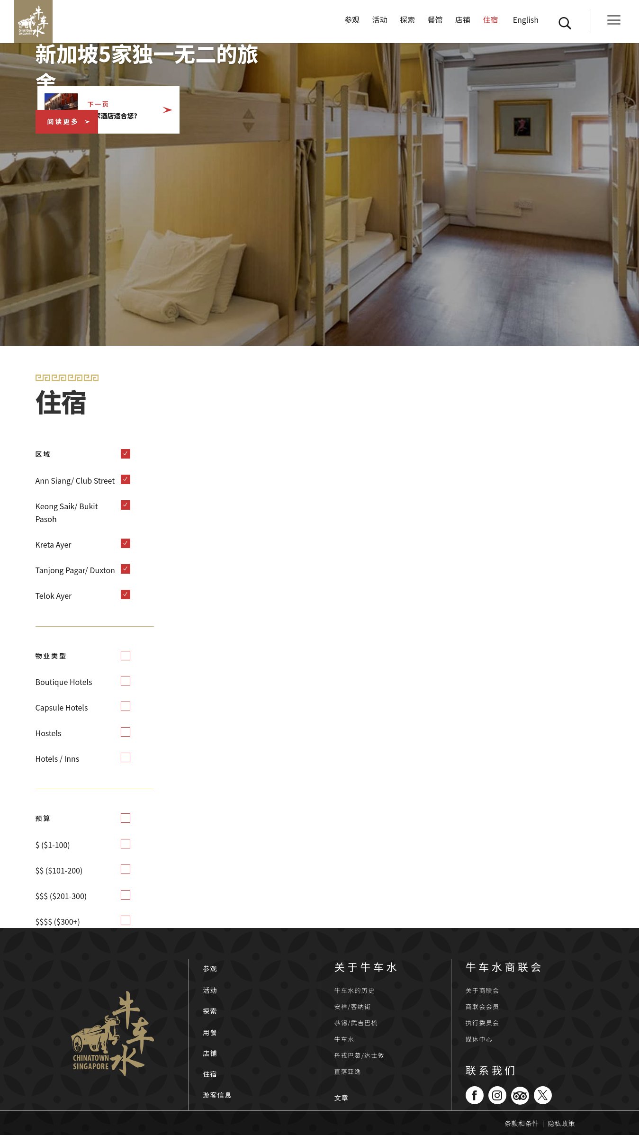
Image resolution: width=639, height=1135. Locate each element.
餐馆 (434, 24)
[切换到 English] (525, 33)
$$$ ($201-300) (61, 895)
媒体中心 (479, 1039)
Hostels (49, 733)
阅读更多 (63, 121)
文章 (341, 1097)
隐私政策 (561, 1123)
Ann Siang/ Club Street (75, 480)
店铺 (462, 24)
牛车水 (344, 1039)
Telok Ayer (54, 595)
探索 (407, 24)
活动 (379, 24)
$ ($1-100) (53, 844)
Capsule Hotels (62, 707)
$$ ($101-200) (59, 870)
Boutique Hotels (64, 681)
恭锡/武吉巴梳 (356, 1022)
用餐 (210, 1032)
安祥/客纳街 (352, 1006)
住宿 (490, 24)
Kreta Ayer (54, 544)
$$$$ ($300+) (58, 921)
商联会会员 (483, 1006)
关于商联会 (483, 990)
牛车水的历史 (354, 990)
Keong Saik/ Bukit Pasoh (67, 512)
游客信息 (217, 1094)
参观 (352, 24)
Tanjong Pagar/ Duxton (75, 570)
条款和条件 (521, 1123)
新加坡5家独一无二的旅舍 (153, 67)
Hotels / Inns (58, 758)
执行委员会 (483, 1022)
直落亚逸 (347, 1071)
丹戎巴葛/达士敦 (359, 1055)
